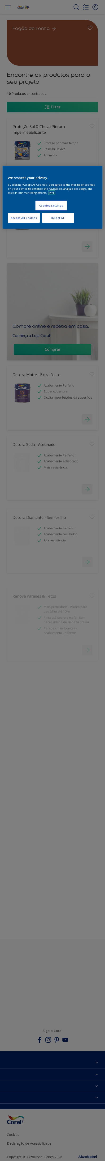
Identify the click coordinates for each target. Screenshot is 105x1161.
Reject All (58, 218)
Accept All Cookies (24, 218)
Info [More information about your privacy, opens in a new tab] (52, 192)
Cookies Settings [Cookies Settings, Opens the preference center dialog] (51, 205)
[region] (52, 197)
